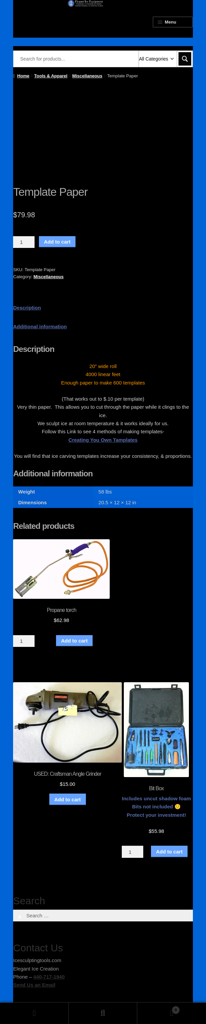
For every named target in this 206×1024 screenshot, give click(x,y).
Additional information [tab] (40, 326)
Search (103, 1013)
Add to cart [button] (67, 799)
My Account (34, 1013)
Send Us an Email (34, 985)
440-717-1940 (48, 977)
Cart (158, 1008)
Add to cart (57, 242)
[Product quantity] (24, 242)
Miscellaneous (87, 75)
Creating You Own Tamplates (103, 440)
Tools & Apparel (50, 75)
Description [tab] (27, 307)
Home (23, 75)
